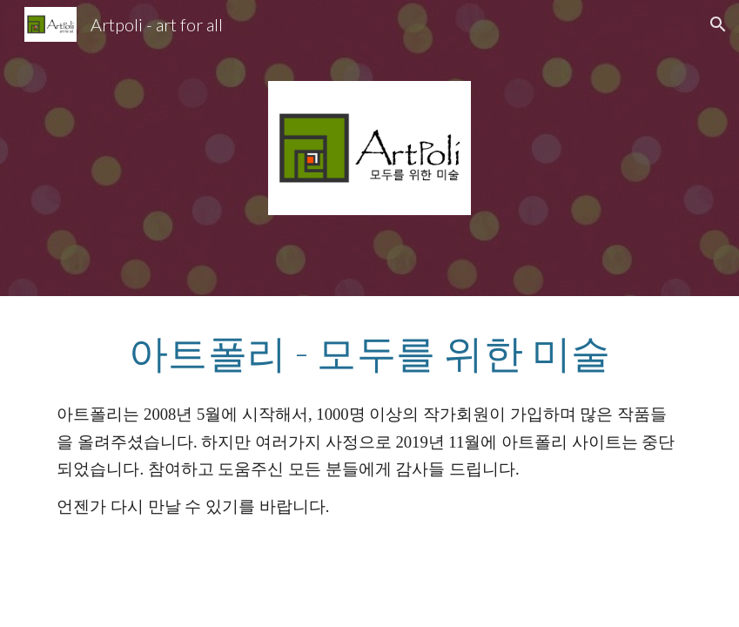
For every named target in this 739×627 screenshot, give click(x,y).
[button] (718, 24)
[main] (369, 352)
